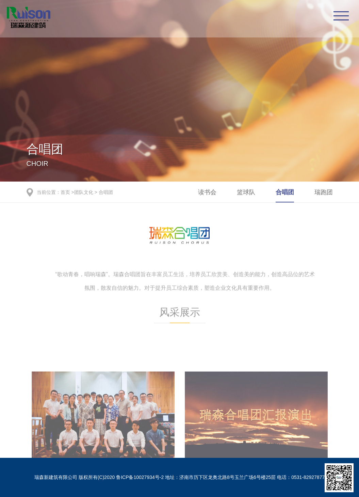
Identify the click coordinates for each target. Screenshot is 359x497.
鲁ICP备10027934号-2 (140, 477)
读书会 (207, 192)
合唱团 (106, 192)
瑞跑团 (323, 192)
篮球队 (246, 192)
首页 (65, 192)
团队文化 (83, 192)
